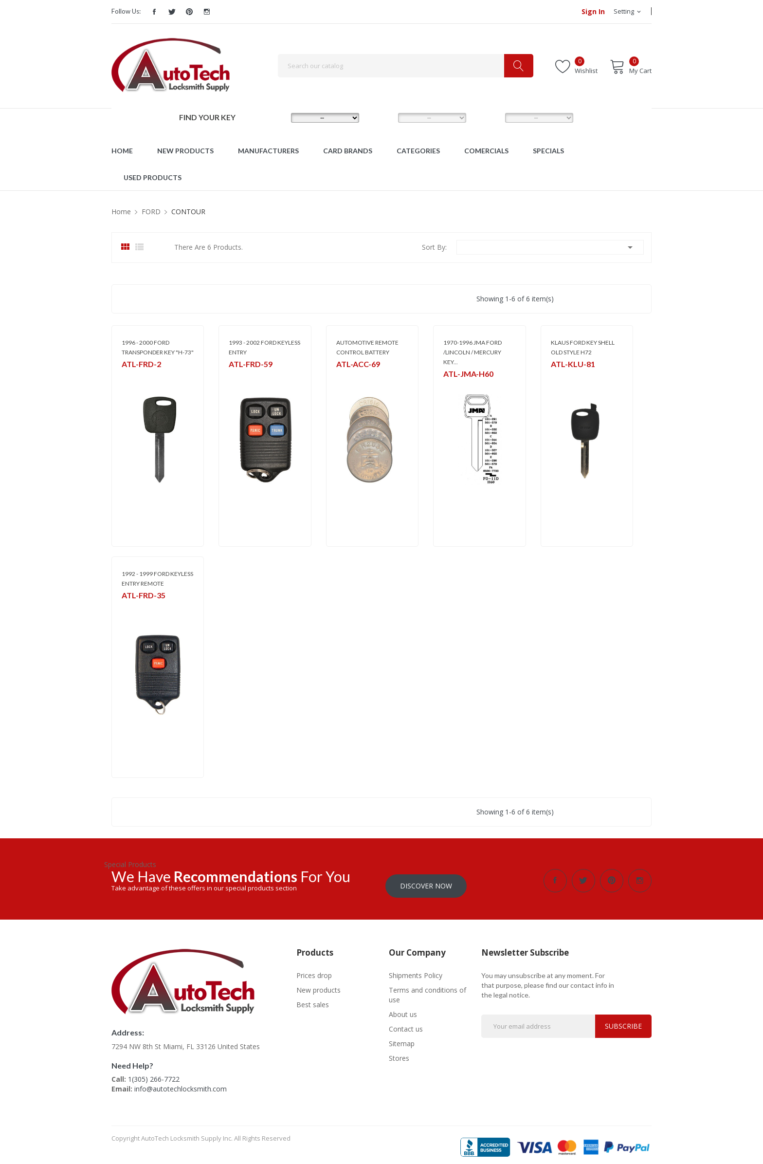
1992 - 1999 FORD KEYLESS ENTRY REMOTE (157, 578)
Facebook (154, 12)
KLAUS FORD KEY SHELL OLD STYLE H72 (583, 347)
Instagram (207, 12)
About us (403, 1009)
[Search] (405, 65)
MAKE (275, 117)
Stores (399, 1052)
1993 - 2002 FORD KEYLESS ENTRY (264, 347)
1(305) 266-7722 (154, 1073)
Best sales (312, 999)
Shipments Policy (415, 970)
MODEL (384, 117)
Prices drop (314, 970)
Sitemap (402, 1038)
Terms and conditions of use (427, 989)
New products (318, 984)
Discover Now (426, 880)
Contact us (406, 1023)
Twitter (172, 12)
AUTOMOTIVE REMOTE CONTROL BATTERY (367, 347)
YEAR (488, 117)
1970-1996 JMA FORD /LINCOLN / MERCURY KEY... (472, 352)
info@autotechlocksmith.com (180, 1083)
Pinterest (189, 12)
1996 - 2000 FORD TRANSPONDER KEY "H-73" (158, 347)
